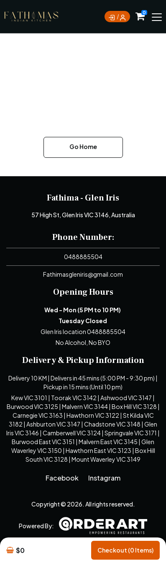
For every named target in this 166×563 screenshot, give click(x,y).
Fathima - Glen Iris (83, 198)
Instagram (104, 477)
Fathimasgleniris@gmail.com (83, 274)
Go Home (83, 146)
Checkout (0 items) (125, 550)
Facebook (62, 477)
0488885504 (83, 256)
